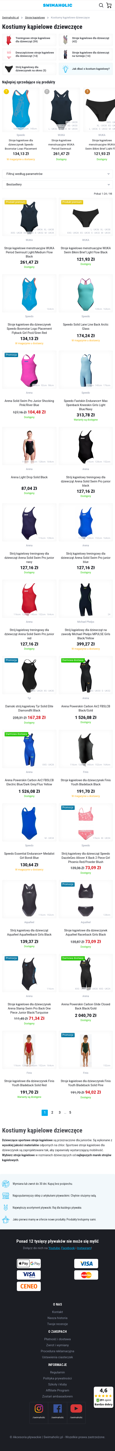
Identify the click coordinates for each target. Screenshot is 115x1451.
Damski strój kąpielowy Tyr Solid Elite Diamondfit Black (29, 708)
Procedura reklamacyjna (57, 1351)
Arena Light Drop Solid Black (29, 477)
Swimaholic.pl (10, 17)
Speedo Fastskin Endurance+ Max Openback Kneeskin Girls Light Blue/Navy (86, 405)
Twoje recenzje (57, 1324)
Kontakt (57, 1312)
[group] (21, 126)
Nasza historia (58, 1318)
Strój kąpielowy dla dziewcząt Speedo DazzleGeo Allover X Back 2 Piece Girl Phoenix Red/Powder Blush (86, 858)
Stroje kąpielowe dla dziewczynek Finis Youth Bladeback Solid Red (29, 1083)
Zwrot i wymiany (57, 1345)
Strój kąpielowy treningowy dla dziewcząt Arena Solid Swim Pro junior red (29, 634)
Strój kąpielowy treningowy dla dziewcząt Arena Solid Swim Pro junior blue (85, 558)
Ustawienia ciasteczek (57, 1357)
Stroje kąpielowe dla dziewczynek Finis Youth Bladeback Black (86, 782)
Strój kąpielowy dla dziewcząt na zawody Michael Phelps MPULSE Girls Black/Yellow (85, 634)
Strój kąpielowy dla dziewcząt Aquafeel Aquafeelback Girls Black (29, 932)
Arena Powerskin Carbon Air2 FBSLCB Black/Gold (85, 708)
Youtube (54, 1248)
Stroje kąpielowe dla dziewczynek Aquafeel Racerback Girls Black (85, 932)
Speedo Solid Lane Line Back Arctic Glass (86, 326)
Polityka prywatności (57, 1378)
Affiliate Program (57, 1390)
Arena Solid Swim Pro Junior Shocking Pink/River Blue (29, 403)
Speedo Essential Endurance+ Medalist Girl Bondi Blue (29, 855)
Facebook (68, 1248)
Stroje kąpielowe (35, 17)
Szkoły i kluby (57, 1384)
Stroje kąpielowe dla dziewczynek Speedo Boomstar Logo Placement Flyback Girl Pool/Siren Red (29, 328)
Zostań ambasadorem (57, 1396)
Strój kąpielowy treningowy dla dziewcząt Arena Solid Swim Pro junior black (85, 481)
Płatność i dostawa (57, 1339)
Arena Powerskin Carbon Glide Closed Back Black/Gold (85, 1006)
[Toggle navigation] (5, 5)
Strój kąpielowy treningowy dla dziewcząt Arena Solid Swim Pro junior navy (29, 558)
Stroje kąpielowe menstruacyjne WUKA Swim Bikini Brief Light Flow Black (86, 250)
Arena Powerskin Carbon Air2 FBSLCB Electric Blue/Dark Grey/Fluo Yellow (29, 782)
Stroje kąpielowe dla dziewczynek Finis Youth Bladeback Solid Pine (86, 1083)
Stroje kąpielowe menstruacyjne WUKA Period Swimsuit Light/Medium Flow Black (29, 252)
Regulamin (57, 1372)
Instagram (84, 1248)
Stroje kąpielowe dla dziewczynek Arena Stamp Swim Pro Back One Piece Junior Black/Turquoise (29, 1008)
